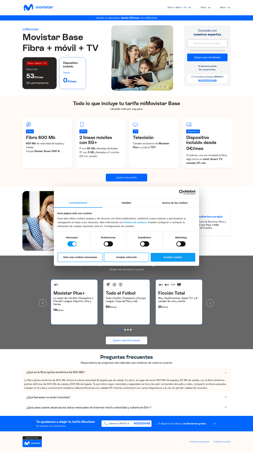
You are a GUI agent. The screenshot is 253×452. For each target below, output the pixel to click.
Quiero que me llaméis (207, 57)
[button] (122, 330)
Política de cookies (135, 222)
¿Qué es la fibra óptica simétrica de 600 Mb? (55, 372)
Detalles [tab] (126, 202)
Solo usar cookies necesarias (80, 257)
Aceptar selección (126, 257)
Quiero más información (126, 340)
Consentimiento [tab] (78, 202)
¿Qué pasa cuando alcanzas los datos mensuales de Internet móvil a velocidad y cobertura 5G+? (88, 407)
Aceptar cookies (173, 257)
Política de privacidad (199, 442)
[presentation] (43, 303)
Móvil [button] (223, 7)
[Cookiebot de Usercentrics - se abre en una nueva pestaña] (181, 192)
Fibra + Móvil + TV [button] (177, 7)
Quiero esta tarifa (126, 177)
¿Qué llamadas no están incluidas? (48, 397)
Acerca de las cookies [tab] (175, 202)
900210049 (207, 81)
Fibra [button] (203, 7)
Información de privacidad (213, 50)
